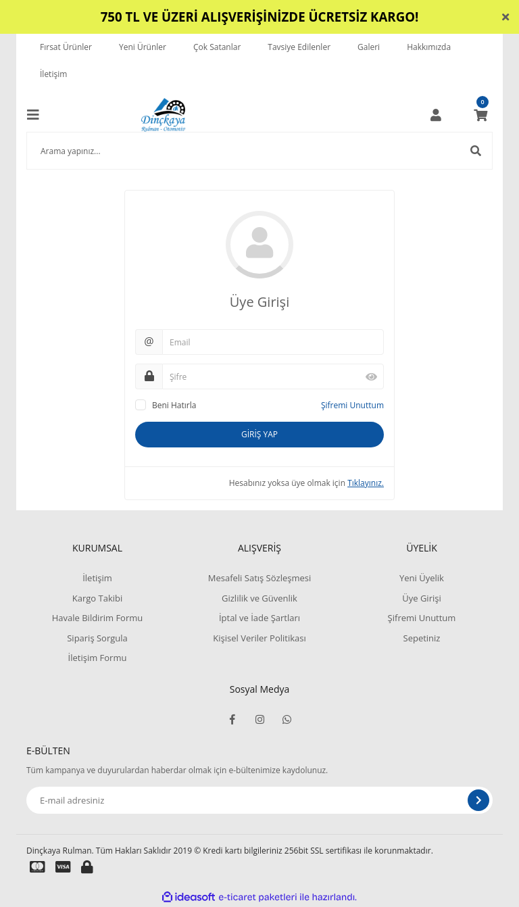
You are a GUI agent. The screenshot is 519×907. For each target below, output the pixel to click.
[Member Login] (436, 115)
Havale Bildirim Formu (97, 618)
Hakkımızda (429, 47)
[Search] (259, 151)
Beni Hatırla (174, 405)
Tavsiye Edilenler (299, 47)
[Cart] (480, 115)
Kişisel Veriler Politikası (259, 638)
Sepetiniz (422, 638)
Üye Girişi (421, 598)
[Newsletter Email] (259, 800)
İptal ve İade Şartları (259, 618)
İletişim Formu (97, 658)
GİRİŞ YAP (259, 434)
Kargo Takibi (97, 598)
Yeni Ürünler (142, 47)
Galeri (368, 47)
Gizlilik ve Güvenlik (259, 598)
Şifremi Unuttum (352, 405)
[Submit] (478, 800)
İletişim (53, 74)
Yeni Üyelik (421, 578)
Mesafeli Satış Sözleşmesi (260, 578)
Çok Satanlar (217, 47)
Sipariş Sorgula (97, 638)
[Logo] (163, 115)
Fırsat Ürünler (66, 47)
